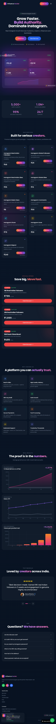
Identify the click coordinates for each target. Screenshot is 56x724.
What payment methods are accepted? (28, 658)
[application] (28, 481)
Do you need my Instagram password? (28, 644)
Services (4, 693)
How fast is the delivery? (28, 653)
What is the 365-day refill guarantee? (28, 649)
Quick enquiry (22, 166)
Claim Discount (28, 302)
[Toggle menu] (51, 3)
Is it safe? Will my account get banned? (28, 639)
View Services (34, 38)
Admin (3, 702)
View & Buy (21, 164)
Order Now (44, 3)
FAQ (3, 699)
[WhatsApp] (52, 720)
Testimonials (5, 697)
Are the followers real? (28, 635)
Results (4, 695)
